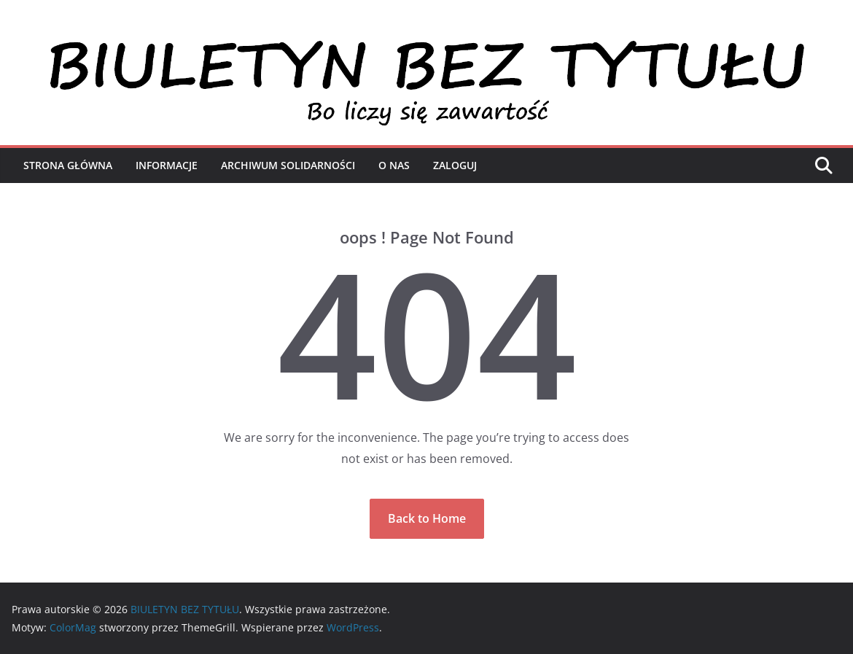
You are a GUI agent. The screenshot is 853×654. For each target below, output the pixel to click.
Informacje (167, 165)
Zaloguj (455, 165)
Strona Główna (67, 165)
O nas (394, 165)
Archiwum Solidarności (288, 165)
